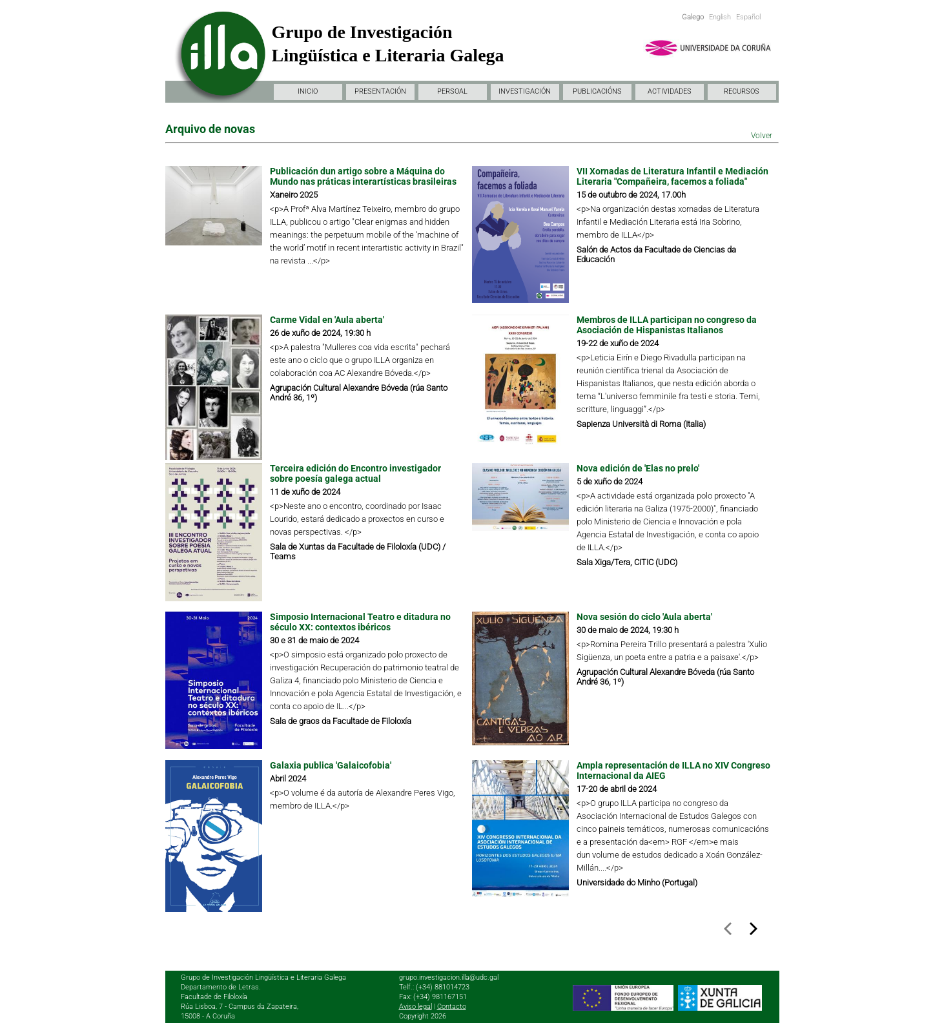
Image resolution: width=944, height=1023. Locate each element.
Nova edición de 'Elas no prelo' (638, 468)
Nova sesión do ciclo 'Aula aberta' (644, 617)
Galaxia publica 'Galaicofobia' (330, 765)
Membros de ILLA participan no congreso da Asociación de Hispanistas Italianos (667, 325)
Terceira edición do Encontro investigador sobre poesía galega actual (355, 473)
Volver (761, 135)
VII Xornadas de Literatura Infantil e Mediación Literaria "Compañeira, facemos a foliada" (672, 176)
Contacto (451, 1006)
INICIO (308, 91)
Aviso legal (415, 1006)
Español (748, 17)
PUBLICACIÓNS (597, 91)
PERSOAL (452, 91)
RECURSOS (741, 91)
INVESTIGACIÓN (524, 91)
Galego (693, 17)
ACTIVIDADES (670, 91)
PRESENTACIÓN (380, 91)
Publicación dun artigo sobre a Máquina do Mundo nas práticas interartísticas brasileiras (364, 176)
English (720, 17)
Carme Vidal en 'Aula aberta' (327, 320)
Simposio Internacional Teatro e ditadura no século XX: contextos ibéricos (360, 622)
